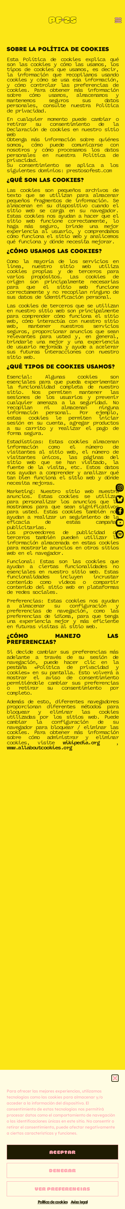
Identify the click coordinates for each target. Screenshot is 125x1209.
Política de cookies (53, 1202)
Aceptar (62, 1152)
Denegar (62, 1170)
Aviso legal (79, 1202)
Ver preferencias (62, 1189)
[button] (115, 1078)
